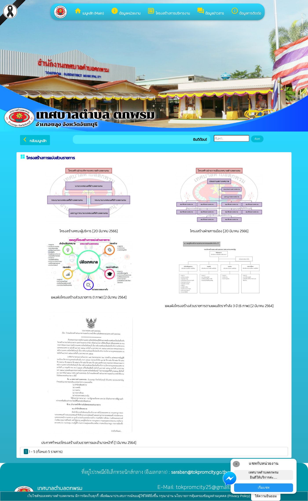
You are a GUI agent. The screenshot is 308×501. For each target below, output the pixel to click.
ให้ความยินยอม (266, 496)
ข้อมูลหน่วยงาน (125, 11)
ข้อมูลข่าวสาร (210, 11)
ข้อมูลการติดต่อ (246, 11)
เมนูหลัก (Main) (89, 11)
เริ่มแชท (264, 487)
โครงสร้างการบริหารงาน (168, 11)
